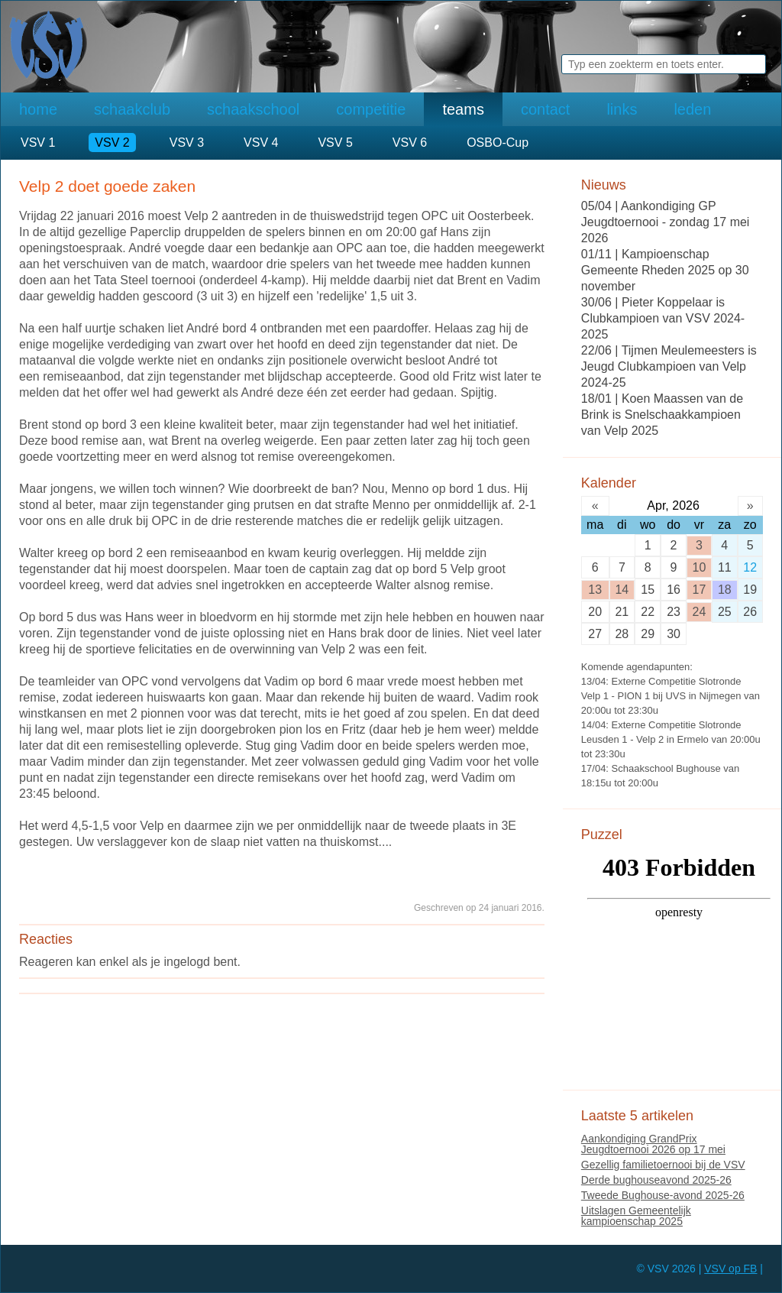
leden (692, 109)
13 (595, 589)
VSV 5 (335, 142)
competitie (371, 109)
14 (622, 589)
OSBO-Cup (497, 142)
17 (699, 589)
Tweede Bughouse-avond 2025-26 (663, 1195)
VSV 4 (261, 142)
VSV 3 (187, 142)
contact (545, 109)
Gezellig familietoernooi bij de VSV (663, 1165)
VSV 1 (38, 142)
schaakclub (132, 109)
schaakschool (253, 109)
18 (725, 589)
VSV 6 (410, 142)
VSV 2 (112, 142)
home (38, 109)
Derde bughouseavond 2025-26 (656, 1180)
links (621, 109)
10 (699, 567)
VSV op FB (730, 1268)
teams (462, 109)
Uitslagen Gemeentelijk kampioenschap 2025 (636, 1215)
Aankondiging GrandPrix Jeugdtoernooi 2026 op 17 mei (653, 1144)
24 (699, 611)
